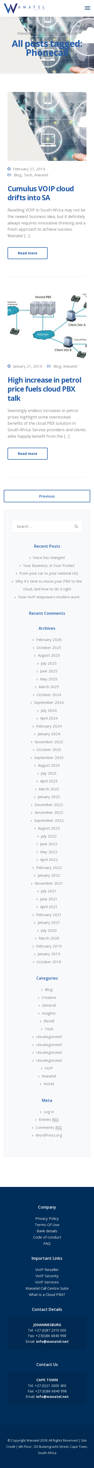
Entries (49, 1119)
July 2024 (49, 710)
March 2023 (49, 788)
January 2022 (49, 875)
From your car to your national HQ (48, 573)
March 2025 (49, 686)
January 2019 (49, 953)
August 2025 (49, 655)
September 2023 (49, 757)
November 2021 (49, 883)
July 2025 (49, 663)
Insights (49, 1013)
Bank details (47, 1230)
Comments (49, 1127)
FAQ (47, 1243)
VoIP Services (47, 1281)
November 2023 (49, 741)
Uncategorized (49, 1036)
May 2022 (48, 851)
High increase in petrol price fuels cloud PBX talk (44, 389)
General (49, 1005)
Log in (49, 1111)
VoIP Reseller (47, 1269)
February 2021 (49, 914)
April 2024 (49, 718)
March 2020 (49, 938)
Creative (49, 997)
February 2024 (49, 726)
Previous (47, 496)
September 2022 (49, 820)
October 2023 (49, 749)
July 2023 (49, 773)
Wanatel (41, 174)
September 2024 (49, 702)
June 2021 (48, 898)
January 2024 (49, 733)
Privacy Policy (47, 1218)
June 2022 (48, 843)
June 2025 (48, 670)
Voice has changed (49, 557)
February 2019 (49, 946)
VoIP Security (47, 1275)
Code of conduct (47, 1237)
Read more (27, 253)
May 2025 (48, 678)
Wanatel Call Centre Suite (47, 1288)
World (49, 1083)
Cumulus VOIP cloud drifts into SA (41, 193)
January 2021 (49, 922)
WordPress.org (49, 1135)
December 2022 (49, 804)
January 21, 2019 (27, 366)
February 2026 (49, 639)
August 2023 (49, 765)
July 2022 (49, 836)
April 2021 (49, 906)
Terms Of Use (47, 1224)
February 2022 (49, 867)
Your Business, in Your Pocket (48, 565)
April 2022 (49, 859)
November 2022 (49, 812)
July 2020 (49, 930)
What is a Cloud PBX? (47, 1294)
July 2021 (49, 890)
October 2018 (49, 961)
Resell (49, 1020)
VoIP (49, 1067)
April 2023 (49, 780)
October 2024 (49, 694)
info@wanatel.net (52, 1341)
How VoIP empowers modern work (48, 596)
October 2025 (49, 647)
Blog (18, 174)
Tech (28, 174)
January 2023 (49, 796)
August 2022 (49, 828)
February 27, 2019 (29, 168)
